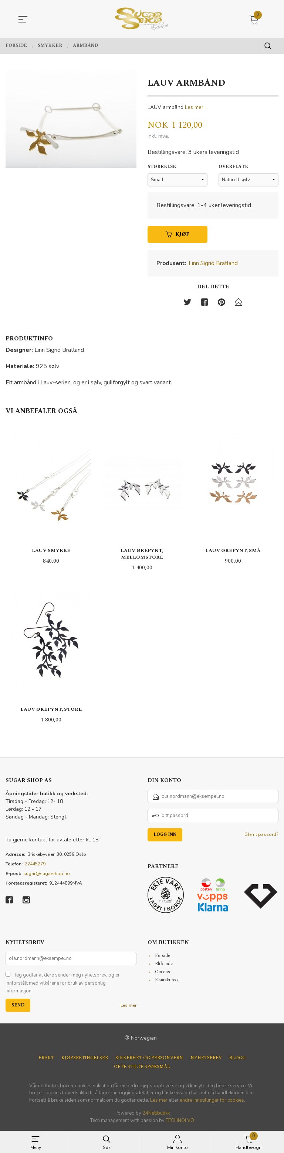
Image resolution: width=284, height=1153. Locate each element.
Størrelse (162, 167)
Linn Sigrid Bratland (213, 263)
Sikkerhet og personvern (149, 1058)
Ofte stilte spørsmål (142, 1067)
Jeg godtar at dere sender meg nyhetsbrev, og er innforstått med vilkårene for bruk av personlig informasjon (63, 983)
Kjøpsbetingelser (84, 1058)
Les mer (194, 107)
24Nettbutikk (156, 1114)
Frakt (46, 1058)
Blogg (237, 1058)
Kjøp (178, 235)
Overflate (233, 167)
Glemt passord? (261, 835)
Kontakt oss (167, 980)
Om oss (162, 972)
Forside (162, 956)
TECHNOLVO (180, 1121)
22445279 (35, 864)
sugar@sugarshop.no (46, 874)
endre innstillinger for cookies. (212, 1100)
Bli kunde (164, 964)
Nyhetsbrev (206, 1058)
